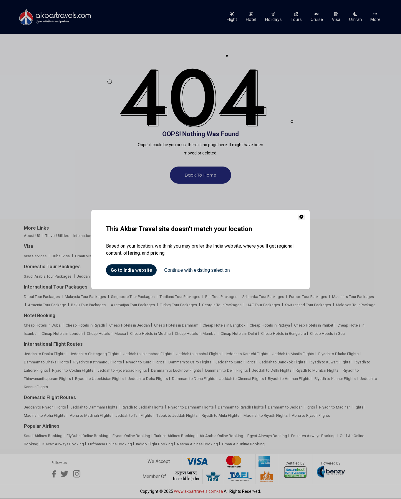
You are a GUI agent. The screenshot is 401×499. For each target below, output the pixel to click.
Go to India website (131, 270)
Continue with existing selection (197, 270)
